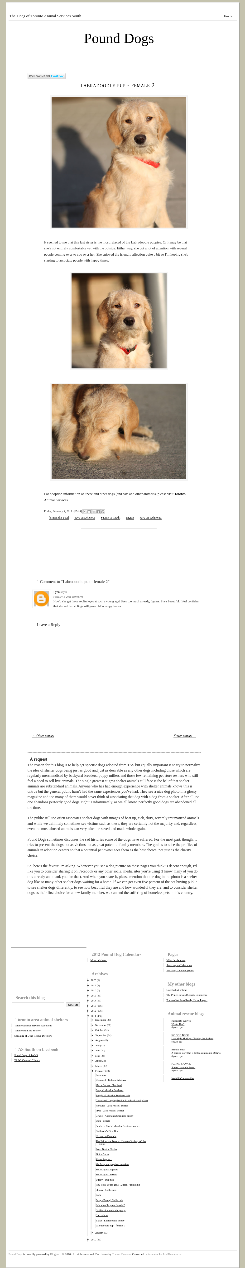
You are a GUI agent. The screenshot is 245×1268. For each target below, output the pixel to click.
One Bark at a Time (177, 989)
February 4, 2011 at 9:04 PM (68, 596)
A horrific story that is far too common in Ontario (196, 1053)
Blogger (54, 1254)
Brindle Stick (178, 1049)
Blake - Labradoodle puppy (110, 1220)
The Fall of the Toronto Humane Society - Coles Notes (121, 1142)
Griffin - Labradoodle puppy (110, 1210)
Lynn (56, 592)
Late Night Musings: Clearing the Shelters (193, 1038)
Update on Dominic (106, 1136)
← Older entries (43, 736)
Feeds (228, 16)
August (99, 1040)
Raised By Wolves (181, 1020)
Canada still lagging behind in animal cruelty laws (122, 1100)
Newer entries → (184, 736)
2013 (93, 1005)
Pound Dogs (119, 38)
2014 (93, 1000)
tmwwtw (153, 1254)
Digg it (130, 517)
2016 (93, 990)
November (100, 1025)
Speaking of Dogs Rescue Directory (33, 1035)
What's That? (178, 1024)
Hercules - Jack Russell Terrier (112, 1105)
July (97, 1045)
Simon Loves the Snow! (184, 1067)
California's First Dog (107, 1131)
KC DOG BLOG (180, 1035)
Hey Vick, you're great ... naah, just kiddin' (118, 1184)
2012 (93, 1010)
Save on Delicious (84, 517)
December (100, 1019)
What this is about (176, 960)
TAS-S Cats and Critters (27, 1060)
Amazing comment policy (180, 970)
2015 (93, 995)
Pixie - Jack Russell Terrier (110, 1110)
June (97, 1050)
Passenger (101, 1074)
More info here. (99, 960)
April (98, 1060)
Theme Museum (121, 1254)
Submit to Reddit (110, 517)
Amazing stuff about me (179, 965)
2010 (93, 1239)
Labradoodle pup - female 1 (110, 1225)
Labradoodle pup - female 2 (118, 85)
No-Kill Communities (183, 1078)
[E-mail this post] (59, 517)
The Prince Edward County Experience (187, 994)
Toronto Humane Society (27, 1030)
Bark (98, 1194)
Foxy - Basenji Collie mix (109, 1200)
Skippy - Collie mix (106, 1189)
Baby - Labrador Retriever (109, 1090)
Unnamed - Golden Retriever (111, 1079)
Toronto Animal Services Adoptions (33, 1025)
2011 (93, 1016)
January (99, 1232)
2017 (93, 985)
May (97, 1055)
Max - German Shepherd (109, 1085)
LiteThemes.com (172, 1254)
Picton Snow (102, 1154)
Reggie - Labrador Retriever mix (113, 1095)
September (100, 1035)
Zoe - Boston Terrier (106, 1149)
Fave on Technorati (151, 517)
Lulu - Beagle (103, 1120)
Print (78, 511)
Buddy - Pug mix (105, 1179)
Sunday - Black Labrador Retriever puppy (118, 1126)
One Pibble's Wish (181, 1064)
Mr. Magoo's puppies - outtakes (112, 1164)
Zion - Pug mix (104, 1159)
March (98, 1065)
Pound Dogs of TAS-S (26, 1055)
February (100, 1070)
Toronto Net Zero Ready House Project (187, 1000)
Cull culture (102, 1215)
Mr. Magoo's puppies (107, 1169)
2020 (93, 980)
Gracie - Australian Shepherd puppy (114, 1115)
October (99, 1030)
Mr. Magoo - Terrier (106, 1174)
